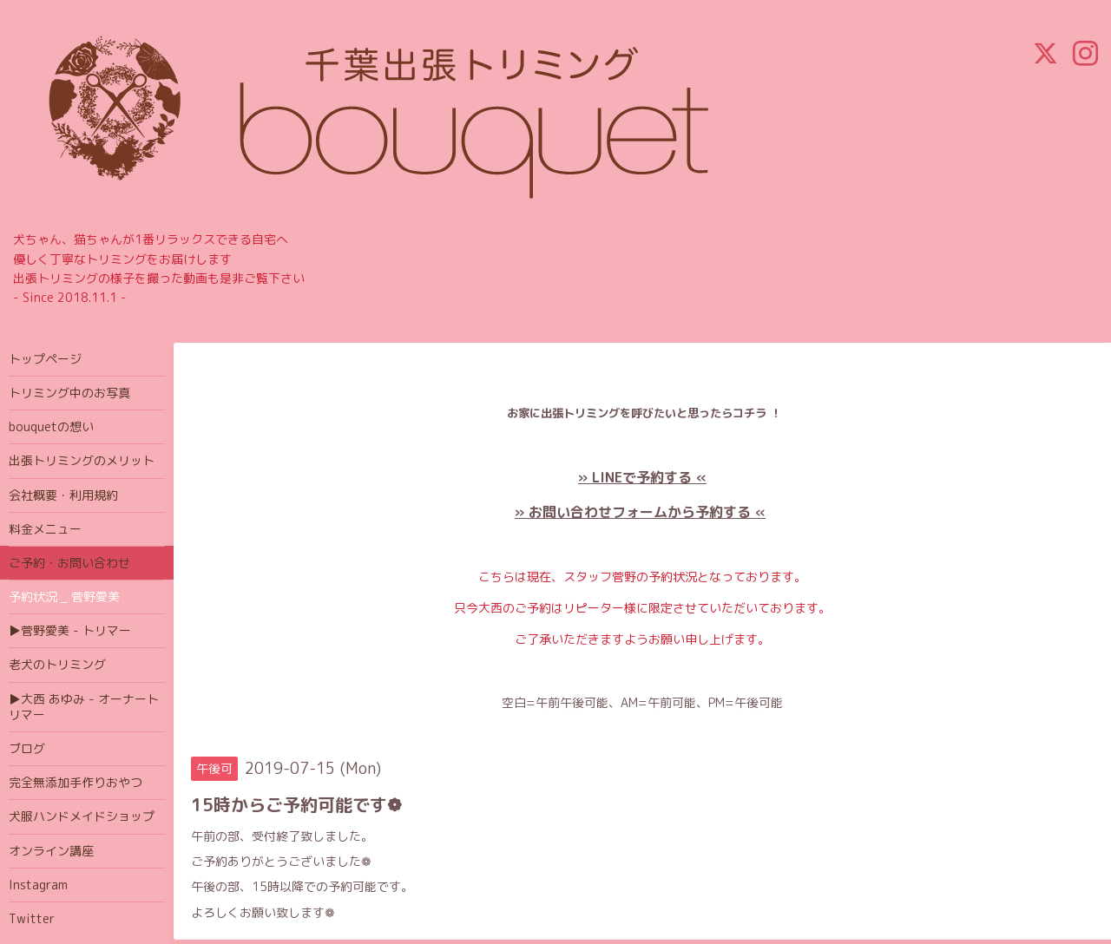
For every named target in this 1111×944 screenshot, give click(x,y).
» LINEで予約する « (642, 477)
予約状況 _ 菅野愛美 (64, 596)
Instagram (38, 884)
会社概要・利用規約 (63, 495)
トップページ (45, 359)
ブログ (27, 748)
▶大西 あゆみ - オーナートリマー (84, 707)
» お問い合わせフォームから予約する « (640, 511)
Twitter (32, 918)
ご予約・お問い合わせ (69, 562)
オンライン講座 (51, 850)
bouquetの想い (51, 426)
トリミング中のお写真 (69, 392)
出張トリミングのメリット (81, 460)
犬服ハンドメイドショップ (81, 816)
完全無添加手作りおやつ (75, 782)
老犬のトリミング (57, 664)
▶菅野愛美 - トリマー (70, 630)
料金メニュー (45, 529)
